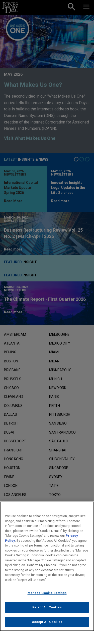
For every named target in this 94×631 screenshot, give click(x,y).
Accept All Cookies (47, 624)
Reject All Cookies (46, 610)
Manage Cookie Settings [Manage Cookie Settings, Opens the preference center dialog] (47, 596)
